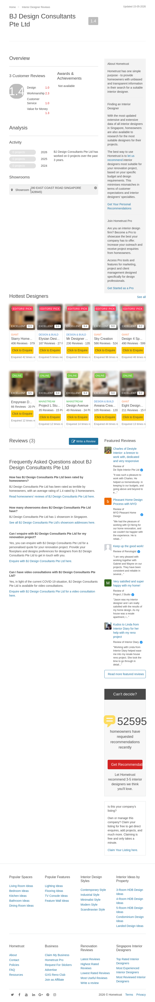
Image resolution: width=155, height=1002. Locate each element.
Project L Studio (50, 405)
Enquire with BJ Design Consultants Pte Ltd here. (40, 561)
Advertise (51, 969)
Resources (16, 974)
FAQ (12, 969)
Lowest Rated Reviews (95, 973)
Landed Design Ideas (129, 926)
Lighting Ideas (54, 886)
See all (141, 297)
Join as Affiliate (54, 979)
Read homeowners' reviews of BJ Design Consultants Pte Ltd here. (52, 496)
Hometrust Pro (54, 960)
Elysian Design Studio (55, 338)
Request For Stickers (58, 965)
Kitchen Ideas (18, 895)
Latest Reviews (90, 959)
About (13, 955)
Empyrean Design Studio (29, 402)
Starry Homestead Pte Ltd (30, 338)
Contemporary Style (93, 889)
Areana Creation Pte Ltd (111, 405)
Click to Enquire (22, 350)
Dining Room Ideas (21, 905)
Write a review (90, 983)
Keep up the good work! (128, 546)
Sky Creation (103, 338)
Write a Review (84, 441)
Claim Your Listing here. (123, 850)
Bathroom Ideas (19, 900)
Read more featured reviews (126, 674)
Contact (14, 960)
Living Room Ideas (21, 886)
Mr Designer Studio (80, 338)
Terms (129, 994)
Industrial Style (90, 894)
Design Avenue (77, 405)
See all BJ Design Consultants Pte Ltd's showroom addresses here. (52, 522)
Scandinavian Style (93, 909)
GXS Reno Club (55, 974)
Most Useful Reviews (94, 978)
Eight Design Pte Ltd (137, 405)
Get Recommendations (126, 764)
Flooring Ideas (54, 890)
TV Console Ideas (56, 895)
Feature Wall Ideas (57, 900)
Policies (14, 965)
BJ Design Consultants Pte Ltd (42, 20)
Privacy (141, 994)
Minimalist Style (90, 899)
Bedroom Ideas (19, 890)
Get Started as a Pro (120, 288)
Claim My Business (57, 955)
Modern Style (89, 904)
